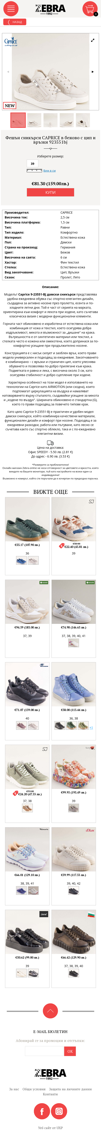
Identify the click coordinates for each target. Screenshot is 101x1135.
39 (32, 164)
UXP (60, 1128)
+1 (91, 727)
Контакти (50, 1094)
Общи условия (34, 1089)
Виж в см (49, 170)
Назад (15, 22)
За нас (14, 1089)
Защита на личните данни (70, 1089)
